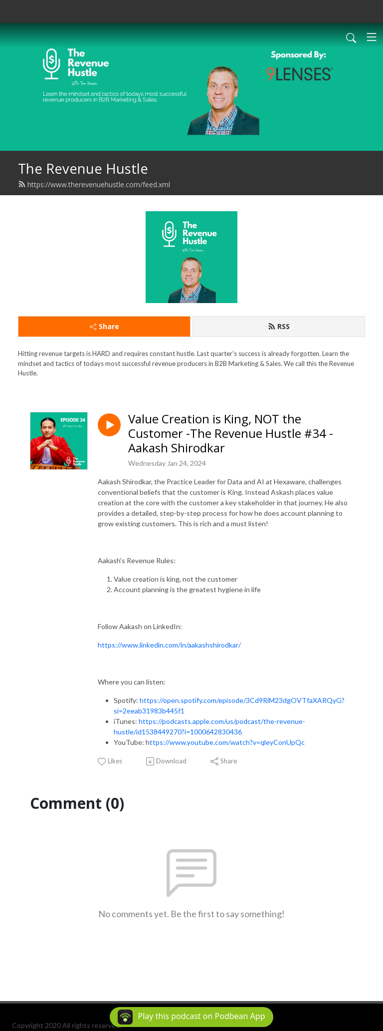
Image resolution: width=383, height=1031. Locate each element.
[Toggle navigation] (371, 36)
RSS (279, 326)
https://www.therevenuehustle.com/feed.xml (94, 184)
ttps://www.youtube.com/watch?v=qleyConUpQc (227, 742)
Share (104, 326)
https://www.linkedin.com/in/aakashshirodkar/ (169, 645)
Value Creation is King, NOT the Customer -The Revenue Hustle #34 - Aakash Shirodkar (230, 433)
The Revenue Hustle (83, 168)
